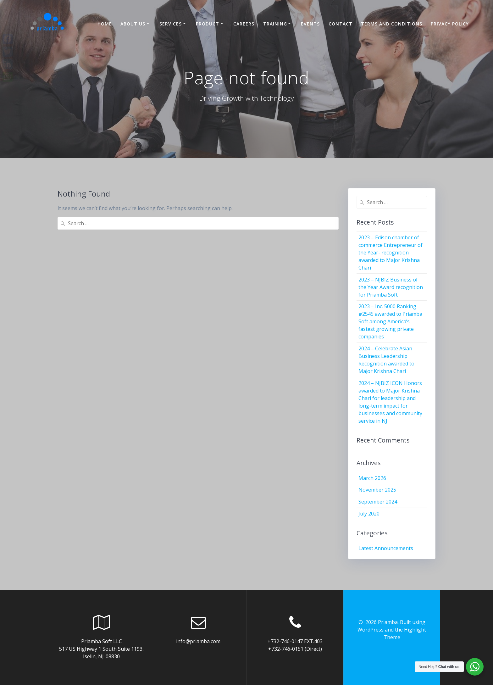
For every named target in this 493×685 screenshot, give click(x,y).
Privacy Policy (450, 24)
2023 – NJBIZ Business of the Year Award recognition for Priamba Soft (390, 287)
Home (104, 24)
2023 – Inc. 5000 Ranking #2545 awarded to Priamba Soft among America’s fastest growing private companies (390, 321)
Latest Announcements (385, 548)
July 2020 (368, 513)
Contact (340, 24)
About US (132, 24)
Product (207, 24)
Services (170, 24)
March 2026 (372, 478)
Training (275, 24)
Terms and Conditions (391, 24)
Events (310, 24)
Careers (243, 24)
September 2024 (377, 501)
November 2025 (377, 489)
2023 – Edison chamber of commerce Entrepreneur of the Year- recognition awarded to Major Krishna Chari (390, 252)
